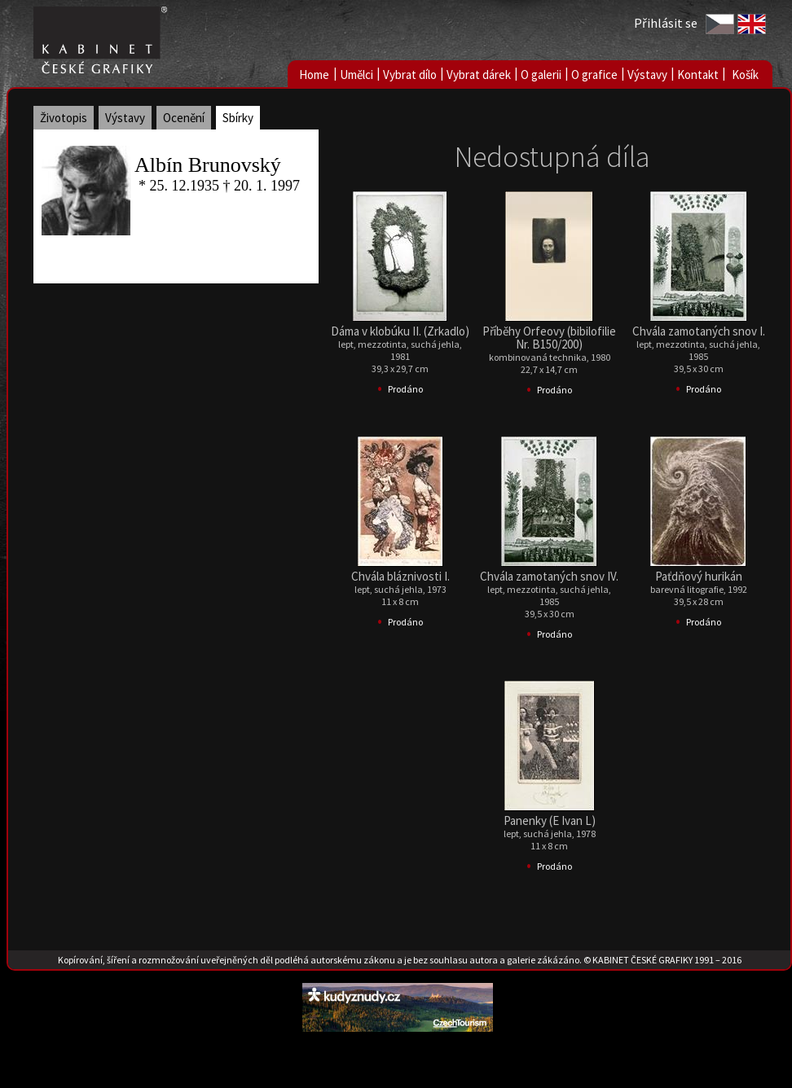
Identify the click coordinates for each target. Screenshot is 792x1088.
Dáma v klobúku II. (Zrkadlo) (400, 331)
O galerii (541, 74)
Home (314, 74)
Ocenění (184, 117)
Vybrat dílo (410, 74)
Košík (745, 74)
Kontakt (698, 74)
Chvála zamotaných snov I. (698, 331)
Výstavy (647, 74)
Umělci (356, 74)
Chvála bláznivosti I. (400, 576)
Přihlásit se (665, 23)
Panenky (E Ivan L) (550, 820)
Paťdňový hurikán (698, 576)
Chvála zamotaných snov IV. (549, 576)
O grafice (594, 74)
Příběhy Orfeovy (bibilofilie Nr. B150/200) (549, 337)
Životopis (63, 117)
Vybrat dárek (479, 74)
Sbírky (237, 117)
